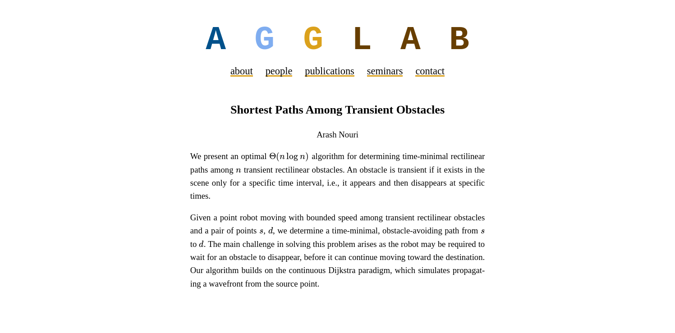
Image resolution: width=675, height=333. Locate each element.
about (241, 72)
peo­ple (279, 72)
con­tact (430, 72)
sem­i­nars (385, 72)
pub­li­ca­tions (329, 72)
